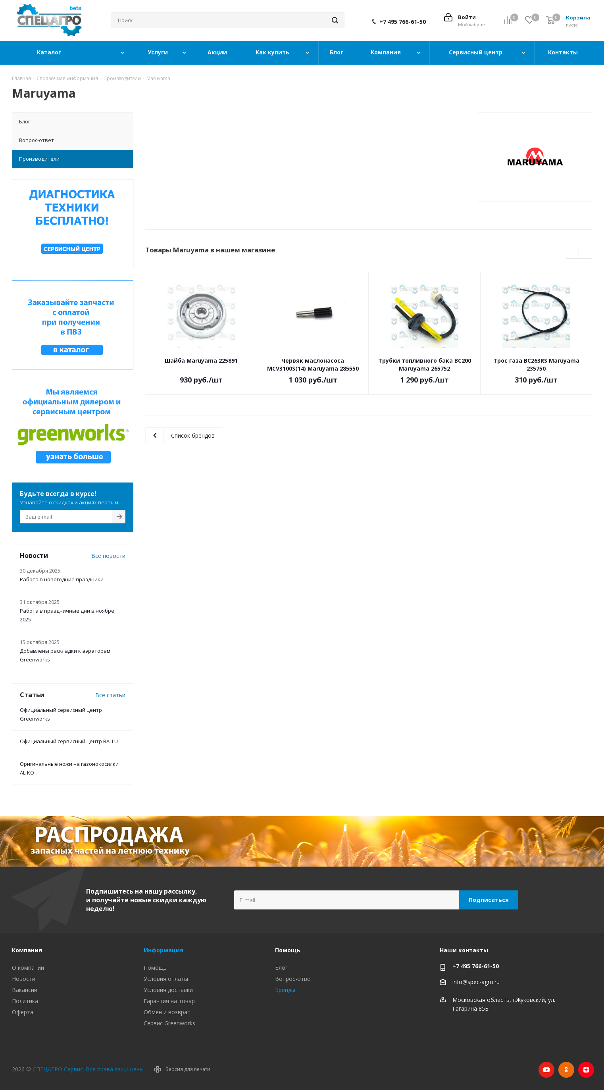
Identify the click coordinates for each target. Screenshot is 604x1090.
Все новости (108, 555)
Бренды (285, 990)
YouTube (546, 1070)
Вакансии (24, 990)
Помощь (155, 967)
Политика (25, 1001)
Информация (163, 950)
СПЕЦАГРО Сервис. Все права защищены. (89, 1069)
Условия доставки (168, 990)
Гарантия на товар (169, 1001)
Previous (572, 252)
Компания (27, 950)
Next (585, 252)
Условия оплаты (166, 978)
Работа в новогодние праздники (62, 579)
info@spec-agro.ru (476, 982)
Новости (23, 978)
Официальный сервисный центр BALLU (69, 741)
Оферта (22, 1012)
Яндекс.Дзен (586, 1070)
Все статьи (110, 695)
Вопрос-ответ (294, 978)
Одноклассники (566, 1070)
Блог (281, 967)
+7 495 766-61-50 (402, 21)
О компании (28, 967)
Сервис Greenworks (169, 1023)
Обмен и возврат (167, 1012)
